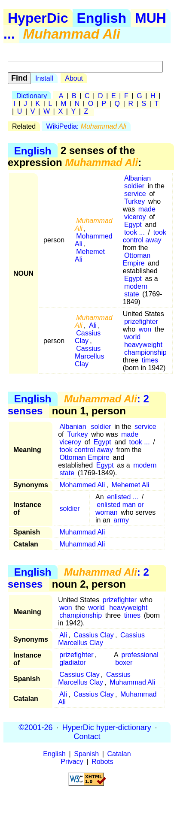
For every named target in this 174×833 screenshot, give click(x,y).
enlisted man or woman (119, 508)
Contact (86, 736)
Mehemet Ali (90, 255)
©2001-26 (35, 727)
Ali (93, 325)
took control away (144, 236)
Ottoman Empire (137, 259)
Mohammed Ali (94, 239)
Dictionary (31, 96)
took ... (134, 232)
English (102, 18)
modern (135, 286)
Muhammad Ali (82, 532)
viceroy (135, 216)
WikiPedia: (86, 126)
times (150, 360)
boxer (123, 662)
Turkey (134, 201)
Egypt (133, 224)
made (147, 209)
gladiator (72, 662)
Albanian (137, 178)
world (132, 337)
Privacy (72, 761)
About (74, 78)
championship (145, 352)
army (121, 520)
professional (139, 654)
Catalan (119, 754)
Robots (102, 761)
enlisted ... (122, 497)
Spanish (86, 754)
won (145, 329)
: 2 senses (78, 404)
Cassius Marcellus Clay (89, 356)
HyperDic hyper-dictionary (106, 727)
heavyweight (143, 344)
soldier (134, 186)
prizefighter (141, 321)
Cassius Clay (88, 336)
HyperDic (38, 18)
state (131, 294)
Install (44, 78)
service (135, 193)
